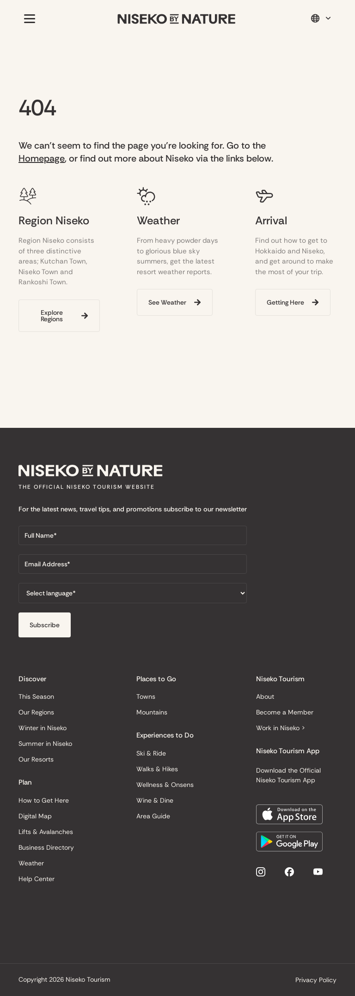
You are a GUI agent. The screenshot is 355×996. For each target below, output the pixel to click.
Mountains (151, 712)
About (265, 696)
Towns (145, 696)
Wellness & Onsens (165, 784)
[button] (27, 18)
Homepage (41, 158)
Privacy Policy (316, 980)
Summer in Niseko (45, 743)
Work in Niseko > (280, 728)
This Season (36, 696)
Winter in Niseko (42, 728)
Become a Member (284, 712)
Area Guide (153, 816)
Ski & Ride (151, 753)
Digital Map (35, 816)
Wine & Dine (154, 800)
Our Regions (36, 712)
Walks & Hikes (157, 769)
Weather (31, 863)
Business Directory (46, 847)
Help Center (36, 879)
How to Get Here (43, 800)
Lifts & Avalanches (45, 831)
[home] (176, 18)
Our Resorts (36, 759)
